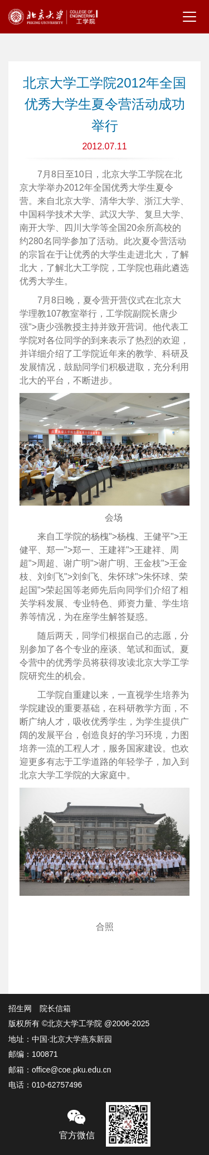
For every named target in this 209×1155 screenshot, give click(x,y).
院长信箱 (55, 1008)
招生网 (20, 1008)
